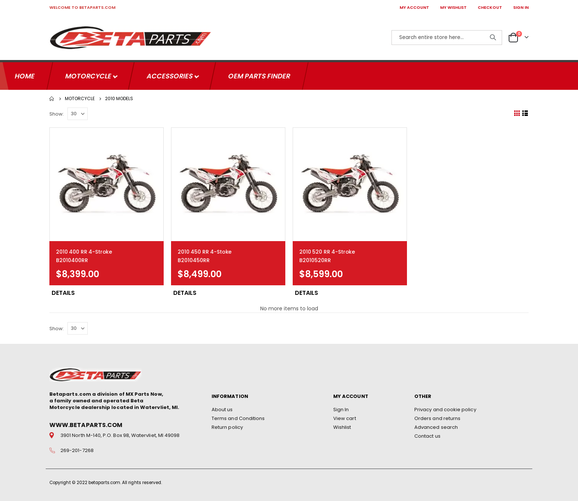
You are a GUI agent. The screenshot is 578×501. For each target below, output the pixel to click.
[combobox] (446, 37)
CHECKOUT (490, 7)
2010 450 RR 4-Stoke (204, 249)
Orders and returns (437, 417)
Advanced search (436, 426)
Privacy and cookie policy (445, 408)
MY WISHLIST (453, 7)
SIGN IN (521, 7)
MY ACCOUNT (414, 7)
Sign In (341, 408)
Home (52, 96)
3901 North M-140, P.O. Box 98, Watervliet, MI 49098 (120, 434)
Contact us (427, 434)
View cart (344, 417)
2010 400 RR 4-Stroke (84, 249)
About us (222, 408)
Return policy (227, 426)
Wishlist (342, 426)
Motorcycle (89, 73)
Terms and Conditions (238, 417)
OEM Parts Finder (259, 73)
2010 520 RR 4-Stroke (327, 249)
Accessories (170, 73)
